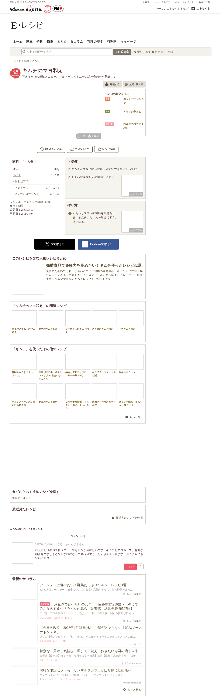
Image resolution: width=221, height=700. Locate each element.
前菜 (48, 202)
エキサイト (203, 8)
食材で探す (144, 51)
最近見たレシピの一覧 (129, 517)
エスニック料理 (33, 202)
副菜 (21, 205)
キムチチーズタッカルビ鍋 (104, 365)
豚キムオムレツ (131, 364)
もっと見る (136, 417)
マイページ (129, 41)
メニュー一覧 (203, 2)
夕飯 (64, 641)
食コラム (76, 41)
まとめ (62, 41)
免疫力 (16, 498)
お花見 (68, 618)
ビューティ (167, 2)
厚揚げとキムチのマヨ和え (24, 321)
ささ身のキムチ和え (104, 320)
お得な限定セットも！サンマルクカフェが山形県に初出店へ (85, 670)
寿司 (42, 660)
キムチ (27, 498)
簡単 (50, 41)
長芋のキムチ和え (51, 320)
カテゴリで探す (164, 51)
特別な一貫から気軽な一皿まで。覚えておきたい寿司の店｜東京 (89, 651)
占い (177, 2)
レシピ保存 (108, 149)
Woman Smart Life (132, 682)
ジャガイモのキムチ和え (77, 321)
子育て (146, 2)
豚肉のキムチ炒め (51, 393)
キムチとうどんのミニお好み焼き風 (24, 394)
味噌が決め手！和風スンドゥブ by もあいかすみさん (51, 367)
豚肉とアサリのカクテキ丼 (104, 394)
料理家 (112, 41)
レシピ (56, 641)
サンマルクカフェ (49, 679)
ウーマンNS (75, 679)
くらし (155, 2)
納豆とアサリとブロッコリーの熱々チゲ (77, 365)
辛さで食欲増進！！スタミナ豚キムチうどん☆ (77, 396)
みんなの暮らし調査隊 (51, 618)
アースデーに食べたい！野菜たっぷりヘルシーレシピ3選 (83, 585)
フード (63, 679)
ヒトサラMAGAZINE (130, 663)
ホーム (18, 41)
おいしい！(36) (53, 149)
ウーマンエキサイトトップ (172, 8)
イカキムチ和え (131, 320)
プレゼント (188, 2)
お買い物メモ (133, 85)
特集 (40, 41)
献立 (29, 41)
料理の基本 (95, 41)
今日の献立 (45, 641)
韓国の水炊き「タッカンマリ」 (24, 365)
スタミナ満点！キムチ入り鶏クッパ (131, 394)
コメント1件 (79, 149)
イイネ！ (130, 566)
